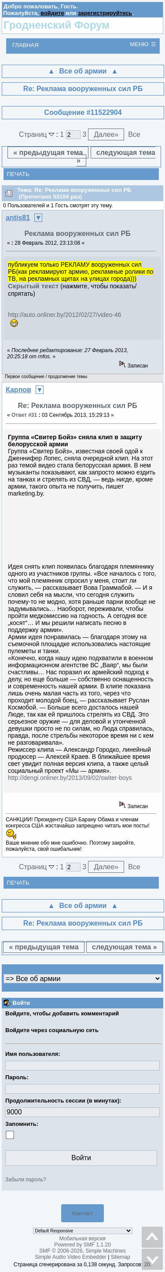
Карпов (18, 389)
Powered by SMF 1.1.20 (82, 1245)
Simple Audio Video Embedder (70, 1257)
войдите (52, 13)
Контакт (82, 1213)
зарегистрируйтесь (105, 13)
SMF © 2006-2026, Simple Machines (82, 1251)
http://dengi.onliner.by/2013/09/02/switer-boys (70, 777)
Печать (18, 174)
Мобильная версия (82, 1238)
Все (134, 134)
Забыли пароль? (25, 1179)
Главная (25, 45)
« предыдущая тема (48, 152)
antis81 (18, 217)
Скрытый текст (33, 286)
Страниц (37, 134)
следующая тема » (116, 156)
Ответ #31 (24, 415)
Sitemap (120, 1257)
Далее (106, 134)
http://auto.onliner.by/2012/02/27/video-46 (64, 314)
